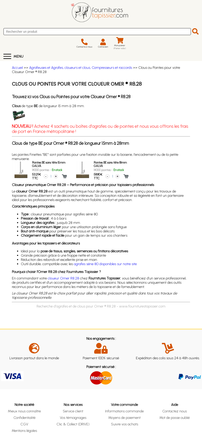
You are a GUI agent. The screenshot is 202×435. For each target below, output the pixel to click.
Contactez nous (174, 411)
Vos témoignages (73, 418)
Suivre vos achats (124, 424)
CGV (24, 424)
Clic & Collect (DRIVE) (72, 424)
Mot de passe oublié (174, 418)
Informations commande (124, 411)
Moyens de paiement (124, 418)
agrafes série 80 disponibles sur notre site (105, 264)
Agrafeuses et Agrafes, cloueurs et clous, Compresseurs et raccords (80, 67)
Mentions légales (24, 431)
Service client (73, 411)
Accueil (17, 67)
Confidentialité (24, 418)
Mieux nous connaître (24, 411)
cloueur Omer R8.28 (63, 278)
